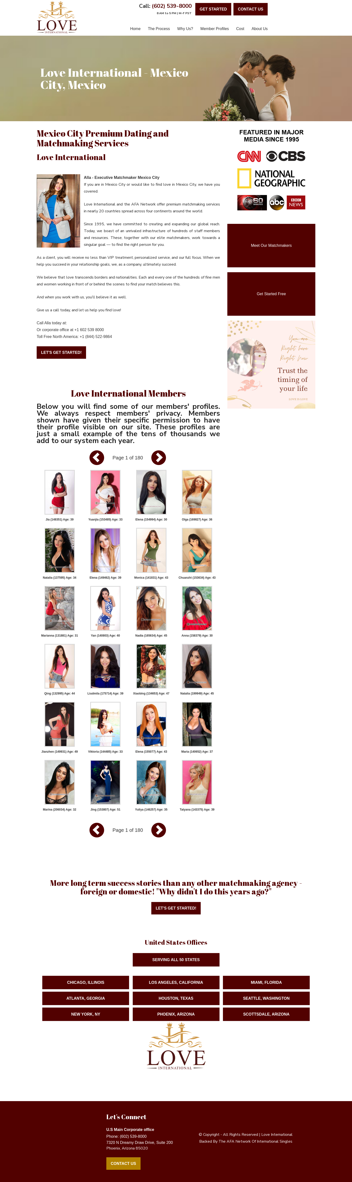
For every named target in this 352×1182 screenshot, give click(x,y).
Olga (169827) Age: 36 (197, 519)
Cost (240, 29)
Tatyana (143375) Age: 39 (197, 809)
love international (277, 1134)
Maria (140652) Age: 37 (197, 751)
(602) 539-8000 (172, 6)
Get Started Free (271, 294)
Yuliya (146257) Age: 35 (151, 809)
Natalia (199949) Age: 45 (197, 693)
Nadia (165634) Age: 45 (151, 635)
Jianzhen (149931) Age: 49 (59, 751)
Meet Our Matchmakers (271, 245)
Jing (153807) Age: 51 (105, 809)
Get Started (213, 9)
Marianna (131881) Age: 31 (59, 635)
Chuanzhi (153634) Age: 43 (197, 577)
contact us (250, 9)
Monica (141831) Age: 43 (151, 577)
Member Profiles (214, 29)
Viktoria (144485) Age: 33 (105, 751)
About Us (260, 29)
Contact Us (123, 1163)
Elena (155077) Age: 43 (151, 751)
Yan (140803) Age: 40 (105, 635)
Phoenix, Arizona (176, 1028)
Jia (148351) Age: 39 (60, 519)
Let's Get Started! (61, 352)
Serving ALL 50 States (176, 974)
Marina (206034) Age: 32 (59, 809)
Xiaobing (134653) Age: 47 (151, 693)
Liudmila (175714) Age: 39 (105, 693)
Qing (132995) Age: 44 (59, 693)
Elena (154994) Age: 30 (151, 519)
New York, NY (85, 1028)
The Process (159, 29)
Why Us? (185, 29)
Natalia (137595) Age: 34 (59, 577)
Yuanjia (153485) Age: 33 (105, 519)
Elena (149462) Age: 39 (105, 577)
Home (135, 29)
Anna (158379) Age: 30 (197, 635)
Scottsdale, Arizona (266, 1028)
